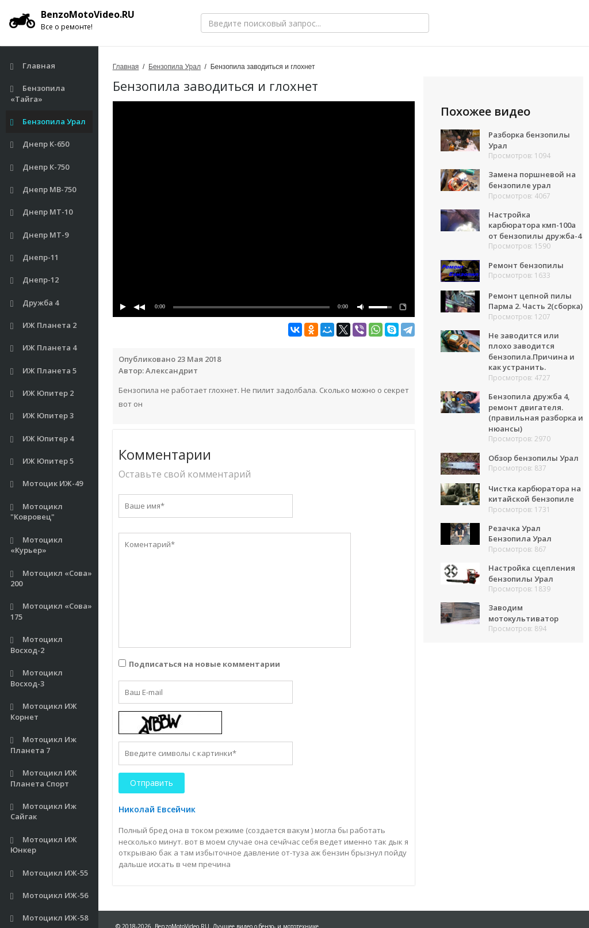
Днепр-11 (34, 257)
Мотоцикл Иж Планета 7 (43, 744)
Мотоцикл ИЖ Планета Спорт (44, 778)
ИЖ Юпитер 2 (42, 393)
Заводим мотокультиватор (523, 613)
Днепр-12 (34, 279)
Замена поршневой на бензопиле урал (532, 179)
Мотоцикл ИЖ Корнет (44, 711)
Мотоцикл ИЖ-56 (49, 895)
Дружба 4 (34, 302)
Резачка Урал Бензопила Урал (520, 533)
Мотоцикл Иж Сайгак (43, 811)
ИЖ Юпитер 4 (42, 438)
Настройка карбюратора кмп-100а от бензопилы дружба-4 (535, 225)
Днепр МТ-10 (41, 212)
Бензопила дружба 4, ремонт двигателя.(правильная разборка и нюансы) (535, 412)
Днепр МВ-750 (43, 189)
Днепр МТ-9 (39, 235)
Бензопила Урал (48, 121)
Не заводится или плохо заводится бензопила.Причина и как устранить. (531, 351)
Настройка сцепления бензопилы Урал (531, 573)
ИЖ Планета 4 (43, 347)
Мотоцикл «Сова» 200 (51, 578)
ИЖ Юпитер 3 (42, 415)
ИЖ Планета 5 (43, 370)
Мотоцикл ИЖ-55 (49, 873)
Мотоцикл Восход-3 (36, 678)
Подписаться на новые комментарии (204, 664)
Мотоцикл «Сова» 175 (51, 611)
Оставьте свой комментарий (184, 474)
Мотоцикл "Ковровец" (36, 511)
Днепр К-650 (40, 144)
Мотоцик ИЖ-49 (46, 483)
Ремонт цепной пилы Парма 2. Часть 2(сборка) (535, 301)
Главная (33, 65)
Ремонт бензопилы (526, 265)
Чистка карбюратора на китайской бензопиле (534, 494)
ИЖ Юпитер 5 (42, 461)
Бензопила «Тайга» (38, 93)
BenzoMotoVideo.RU (72, 20)
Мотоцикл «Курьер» (36, 545)
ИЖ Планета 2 (43, 325)
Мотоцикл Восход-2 (36, 644)
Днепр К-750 (40, 167)
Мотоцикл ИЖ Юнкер (44, 845)
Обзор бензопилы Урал (533, 458)
